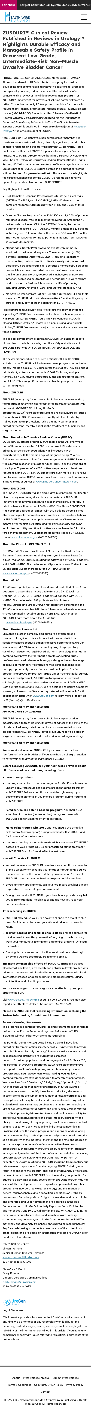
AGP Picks (8, 5)
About (16, 1377)
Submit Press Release (66, 1377)
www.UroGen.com (43, 695)
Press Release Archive (36, 1377)
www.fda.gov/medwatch (23, 999)
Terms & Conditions (19, 1384)
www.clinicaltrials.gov (24, 537)
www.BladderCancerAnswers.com (56, 481)
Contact (45, 1391)
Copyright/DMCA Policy (48, 1384)
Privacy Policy (74, 1384)
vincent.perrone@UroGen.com (21, 1257)
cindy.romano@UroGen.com (19, 1282)
